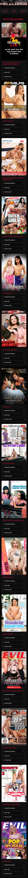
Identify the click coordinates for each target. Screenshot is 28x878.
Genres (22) (8, 703)
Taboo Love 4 (7, 407)
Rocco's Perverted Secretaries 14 (13, 691)
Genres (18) (8, 873)
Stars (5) (7, 301)
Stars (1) (7, 129)
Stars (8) (7, 244)
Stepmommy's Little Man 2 (11, 804)
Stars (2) (7, 72)
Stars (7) (7, 358)
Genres (23, 11)
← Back (5, 11)
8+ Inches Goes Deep (9, 747)
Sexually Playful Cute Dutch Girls (13, 236)
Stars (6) (7, 528)
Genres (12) (8, 76)
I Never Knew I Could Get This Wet (13, 520)
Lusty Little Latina (8, 121)
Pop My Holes (7, 861)
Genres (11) (8, 192)
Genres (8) (8, 362)
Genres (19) (8, 476)
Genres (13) (8, 419)
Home (14, 11)
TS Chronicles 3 (8, 293)
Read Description (10, 68)
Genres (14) (8, 305)
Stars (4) (7, 415)
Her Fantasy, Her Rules (10, 350)
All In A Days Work (8, 463)
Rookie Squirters (8, 634)
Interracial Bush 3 (8, 577)
